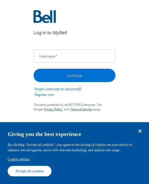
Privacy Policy (53, 109)
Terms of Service (81, 109)
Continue (74, 75)
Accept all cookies (29, 171)
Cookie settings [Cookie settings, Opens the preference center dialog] (19, 159)
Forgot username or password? (58, 89)
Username (48, 56)
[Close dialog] (140, 131)
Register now (44, 95)
